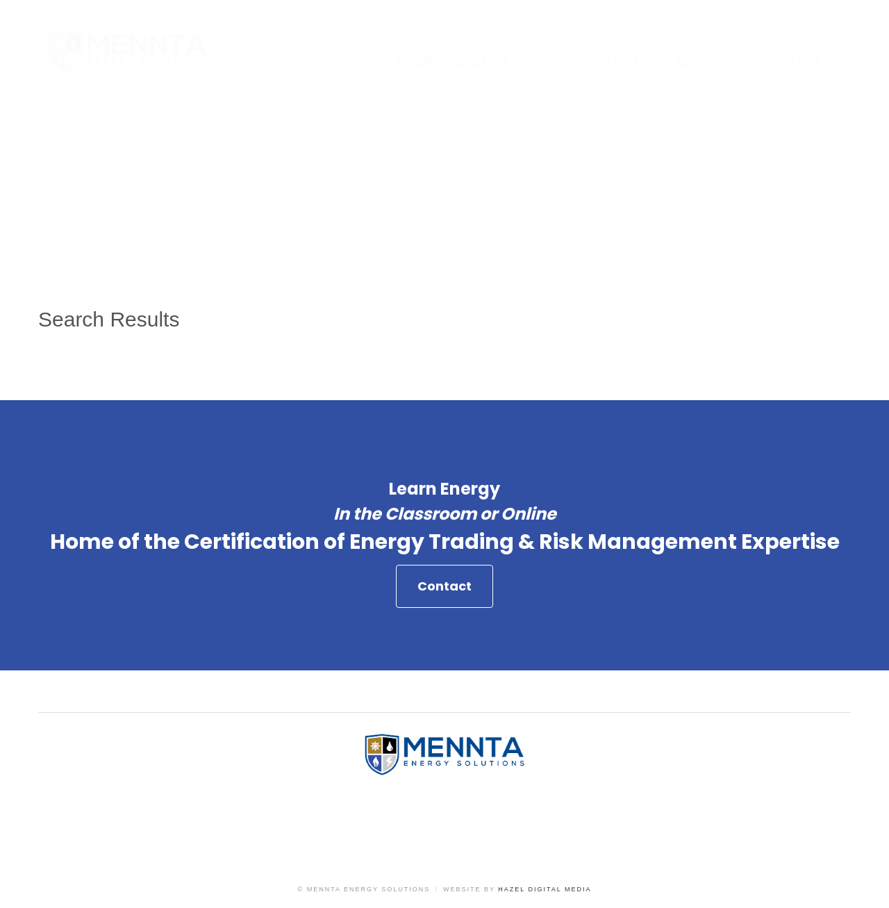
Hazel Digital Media (544, 889)
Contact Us (801, 62)
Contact (444, 586)
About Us (704, 62)
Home (414, 62)
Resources (612, 62)
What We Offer (501, 62)
